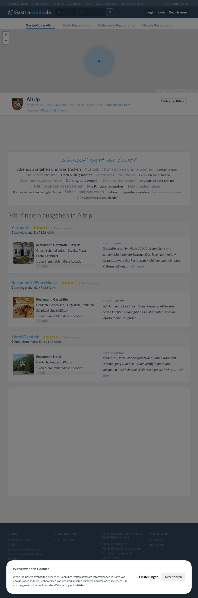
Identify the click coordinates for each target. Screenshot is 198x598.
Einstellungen (148, 577)
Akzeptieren (173, 577)
